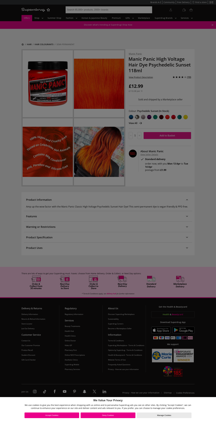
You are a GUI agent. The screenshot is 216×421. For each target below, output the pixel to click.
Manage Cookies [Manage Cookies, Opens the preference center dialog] (164, 415)
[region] (108, 409)
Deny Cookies (108, 415)
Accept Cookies (51, 415)
